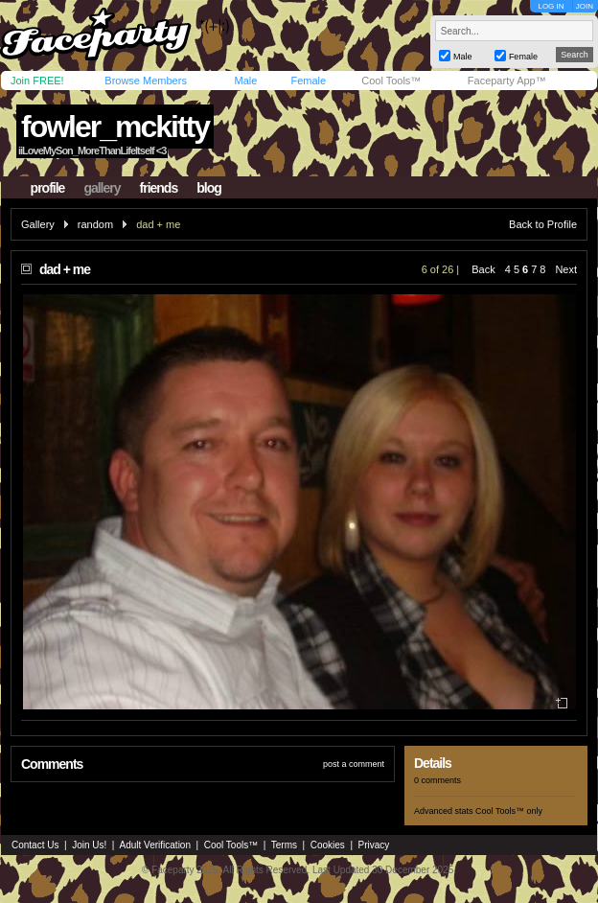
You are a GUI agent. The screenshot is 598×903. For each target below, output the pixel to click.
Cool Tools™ (391, 80)
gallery (101, 188)
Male (245, 80)
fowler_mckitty (115, 126)
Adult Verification (155, 845)
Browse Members (145, 80)
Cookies (327, 845)
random (95, 224)
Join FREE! (37, 80)
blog (208, 188)
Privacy (374, 845)
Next (566, 269)
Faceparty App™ (507, 80)
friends (159, 188)
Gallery (38, 224)
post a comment (353, 764)
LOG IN (551, 6)
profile (48, 188)
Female (308, 80)
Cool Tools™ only (508, 811)
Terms (284, 845)
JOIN (584, 6)
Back (483, 269)
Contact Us (35, 845)
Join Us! (89, 845)
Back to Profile (543, 224)
